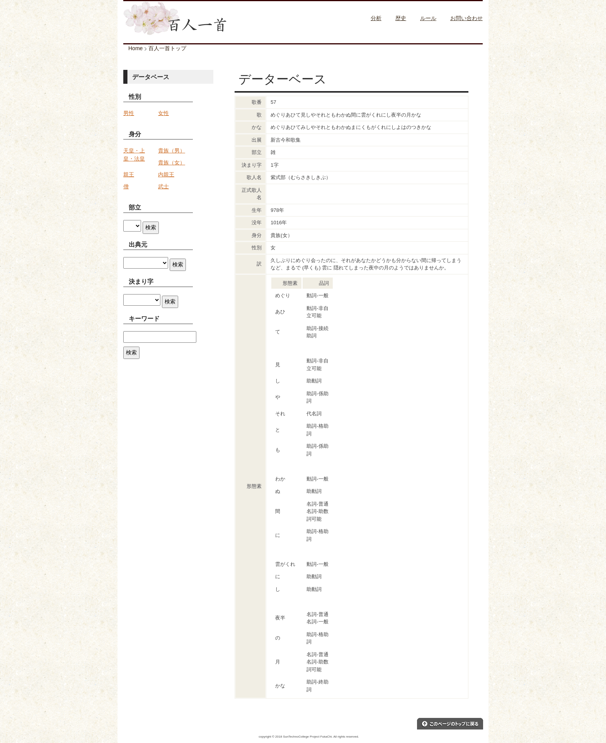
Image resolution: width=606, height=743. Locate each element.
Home (135, 48)
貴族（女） (171, 162)
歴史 (400, 18)
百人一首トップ (167, 48)
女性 (163, 113)
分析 (376, 18)
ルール (428, 18)
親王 (128, 174)
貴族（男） (171, 150)
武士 (163, 186)
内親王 (166, 174)
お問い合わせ (466, 18)
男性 (128, 113)
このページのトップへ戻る (450, 723)
